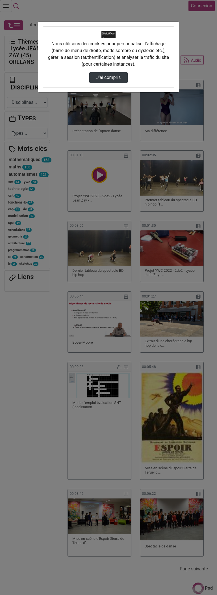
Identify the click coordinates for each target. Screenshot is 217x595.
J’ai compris (108, 77)
